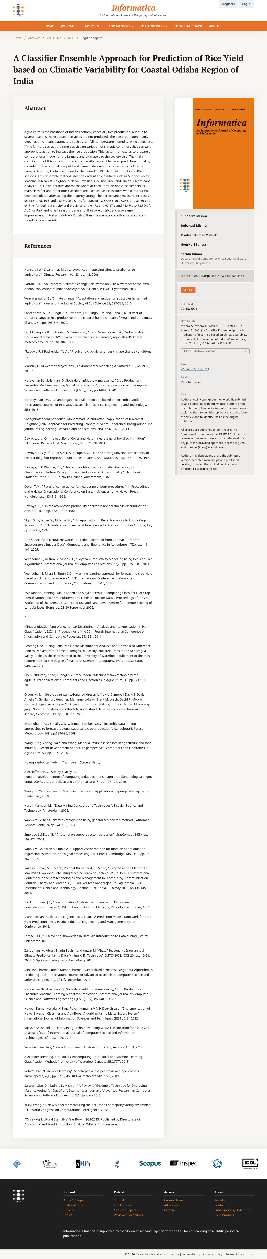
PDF (190, 290)
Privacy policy (213, 1254)
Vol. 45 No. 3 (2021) (60, 38)
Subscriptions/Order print (233, 1210)
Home (17, 38)
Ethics (68, 1215)
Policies (69, 1210)
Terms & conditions (240, 1254)
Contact (220, 1205)
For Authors (122, 1205)
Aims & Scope (74, 1200)
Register (228, 4)
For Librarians (224, 1215)
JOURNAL (68, 26)
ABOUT (215, 26)
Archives (34, 38)
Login (246, 4)
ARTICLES (92, 26)
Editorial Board (74, 1205)
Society (219, 1200)
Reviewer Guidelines (128, 1215)
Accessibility (191, 1254)
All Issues (171, 1205)
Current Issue (174, 1200)
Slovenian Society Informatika (157, 1254)
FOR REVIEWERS (152, 26)
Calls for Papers (125, 1210)
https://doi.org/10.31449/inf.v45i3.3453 (215, 276)
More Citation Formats (200, 351)
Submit (119, 1200)
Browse (169, 1210)
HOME (49, 26)
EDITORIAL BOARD (188, 26)
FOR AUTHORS (120, 26)
